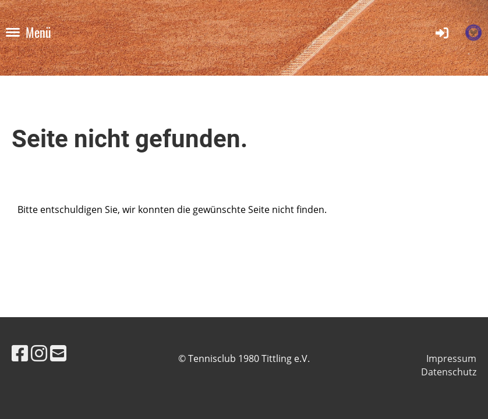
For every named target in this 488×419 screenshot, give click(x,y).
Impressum (451, 358)
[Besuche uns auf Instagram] (39, 352)
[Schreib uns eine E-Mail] (58, 352)
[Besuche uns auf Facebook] (20, 352)
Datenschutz (448, 371)
